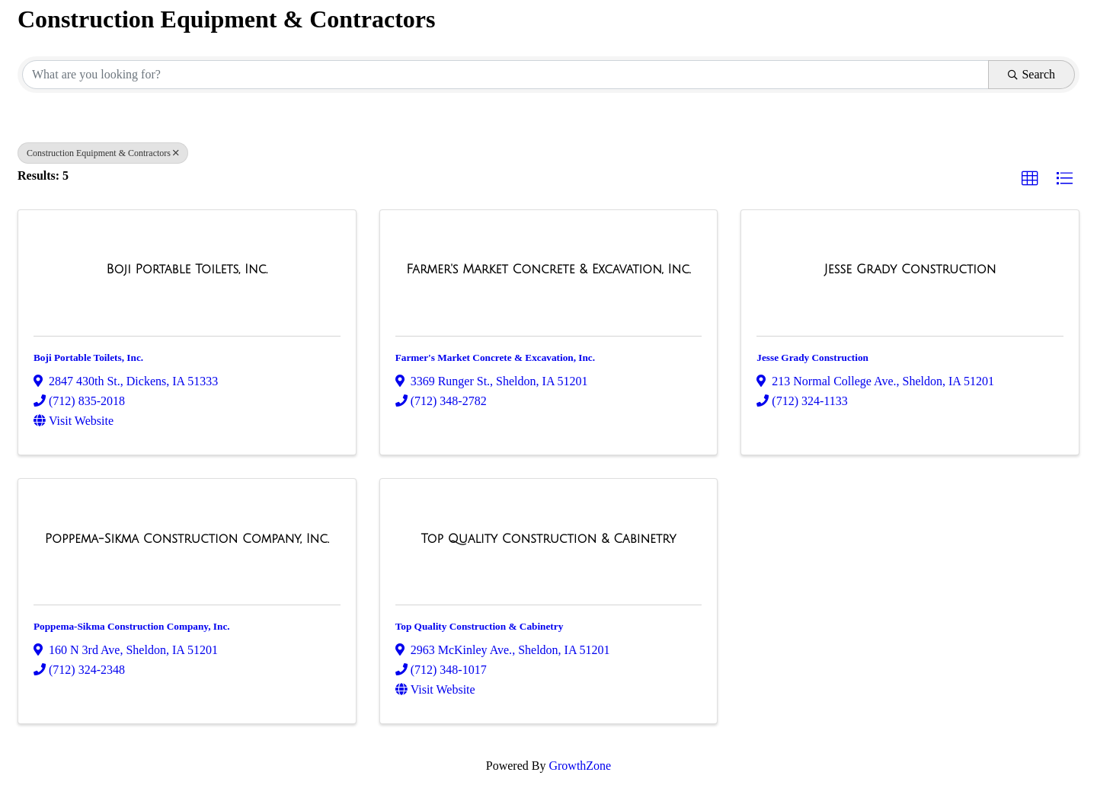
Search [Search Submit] (1031, 74)
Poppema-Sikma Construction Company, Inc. (132, 626)
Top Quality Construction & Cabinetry (479, 626)
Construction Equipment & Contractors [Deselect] (103, 153)
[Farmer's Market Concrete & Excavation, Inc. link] (548, 269)
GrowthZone (579, 765)
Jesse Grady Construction (812, 357)
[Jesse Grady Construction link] (910, 269)
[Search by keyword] (505, 74)
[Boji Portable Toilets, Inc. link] (186, 269)
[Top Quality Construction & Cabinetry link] (548, 539)
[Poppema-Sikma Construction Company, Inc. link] (187, 539)
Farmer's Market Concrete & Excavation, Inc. (495, 357)
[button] (1030, 179)
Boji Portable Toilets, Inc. (88, 357)
